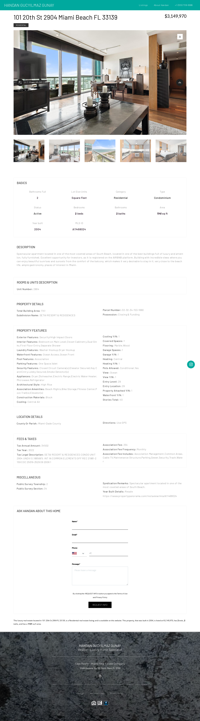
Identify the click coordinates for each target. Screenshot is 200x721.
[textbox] (79, 553)
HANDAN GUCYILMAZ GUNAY (29, 5)
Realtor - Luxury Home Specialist (100, 649)
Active (38, 213)
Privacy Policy (101, 597)
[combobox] (79, 553)
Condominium (162, 197)
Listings (143, 5)
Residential (21, 25)
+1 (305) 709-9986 (184, 5)
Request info (100, 604)
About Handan (161, 5)
